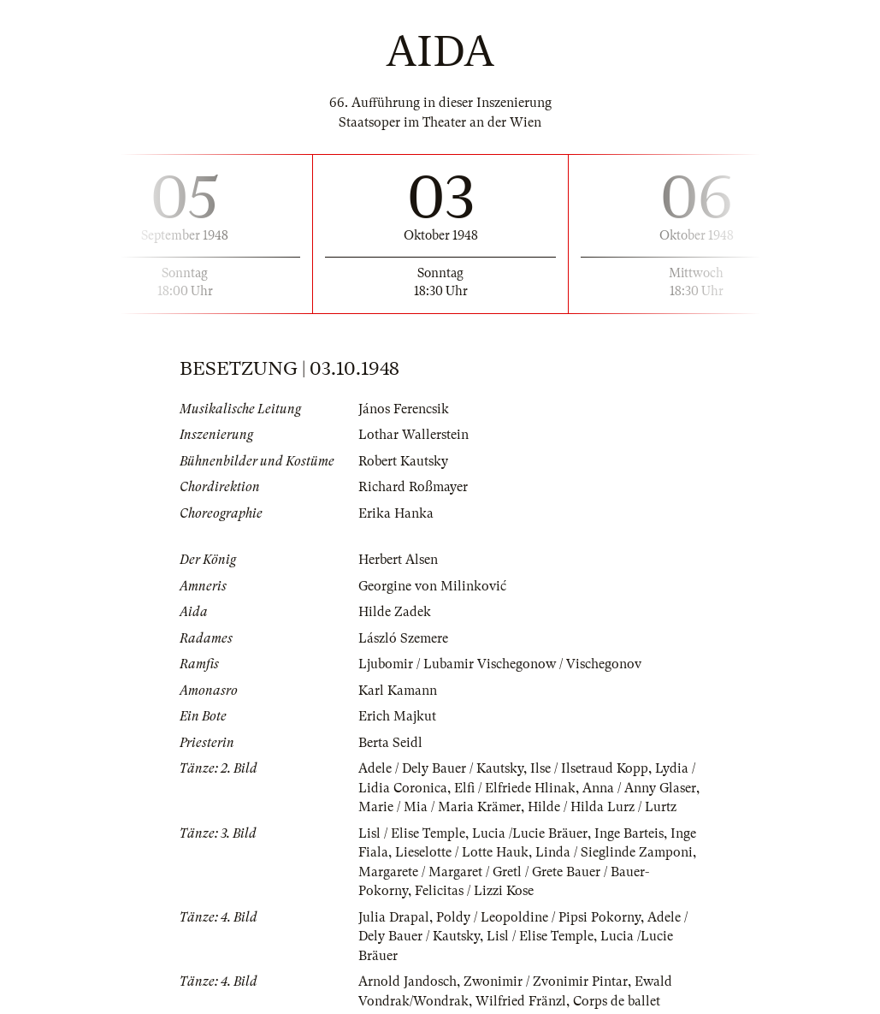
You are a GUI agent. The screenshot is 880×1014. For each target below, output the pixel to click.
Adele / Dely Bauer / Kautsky (440, 768)
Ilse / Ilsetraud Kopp (589, 768)
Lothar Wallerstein (413, 434)
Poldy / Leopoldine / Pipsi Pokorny (538, 917)
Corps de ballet (616, 1001)
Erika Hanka (396, 513)
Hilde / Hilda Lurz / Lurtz (602, 807)
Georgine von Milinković (432, 586)
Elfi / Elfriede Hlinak (515, 788)
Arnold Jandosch (407, 981)
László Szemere (403, 638)
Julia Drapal (393, 917)
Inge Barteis (629, 833)
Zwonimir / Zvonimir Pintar (546, 981)
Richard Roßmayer (413, 487)
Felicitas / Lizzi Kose (474, 890)
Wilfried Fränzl (520, 1001)
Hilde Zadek (394, 612)
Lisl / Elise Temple (411, 833)
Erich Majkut (397, 716)
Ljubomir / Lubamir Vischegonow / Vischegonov (499, 664)
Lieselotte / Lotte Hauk (462, 852)
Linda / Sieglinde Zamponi (614, 852)
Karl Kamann (397, 690)
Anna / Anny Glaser (639, 788)
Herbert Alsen (398, 559)
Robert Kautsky (403, 461)
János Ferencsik (403, 409)
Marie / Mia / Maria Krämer (439, 807)
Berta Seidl (390, 742)
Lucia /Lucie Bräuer (530, 833)
